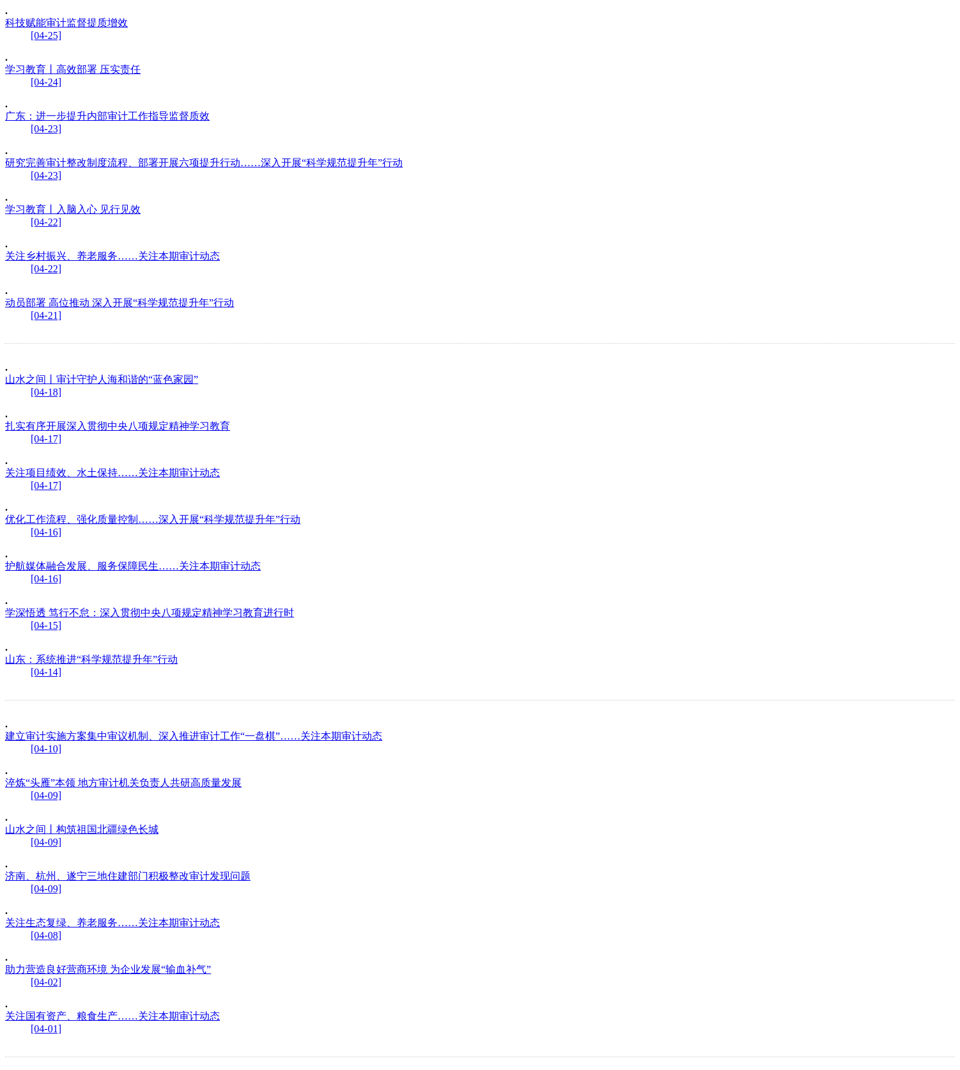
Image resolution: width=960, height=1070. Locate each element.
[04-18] (46, 392)
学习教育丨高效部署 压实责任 (73, 69)
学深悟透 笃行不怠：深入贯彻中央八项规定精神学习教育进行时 (149, 612)
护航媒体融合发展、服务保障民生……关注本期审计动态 (133, 566)
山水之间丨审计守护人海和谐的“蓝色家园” (101, 379)
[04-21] (46, 315)
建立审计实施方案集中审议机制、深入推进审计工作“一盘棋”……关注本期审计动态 (193, 736)
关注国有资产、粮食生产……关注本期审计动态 (112, 1016)
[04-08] (46, 935)
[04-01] (46, 1028)
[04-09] (46, 795)
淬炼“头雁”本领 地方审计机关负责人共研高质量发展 (123, 782)
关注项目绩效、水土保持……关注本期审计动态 (112, 472)
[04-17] (46, 438)
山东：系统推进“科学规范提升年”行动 (91, 659)
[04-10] (46, 748)
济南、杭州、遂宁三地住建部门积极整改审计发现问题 (128, 876)
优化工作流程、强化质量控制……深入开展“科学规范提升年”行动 (152, 519)
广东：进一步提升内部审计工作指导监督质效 (107, 116)
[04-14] (46, 672)
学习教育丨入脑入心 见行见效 (73, 209)
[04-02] (46, 982)
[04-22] (46, 222)
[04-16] (46, 532)
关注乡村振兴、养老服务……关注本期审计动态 (112, 256)
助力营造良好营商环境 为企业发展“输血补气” (108, 969)
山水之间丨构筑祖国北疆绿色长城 (82, 829)
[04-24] (46, 82)
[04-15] (46, 625)
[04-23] (46, 128)
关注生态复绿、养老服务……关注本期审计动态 (112, 922)
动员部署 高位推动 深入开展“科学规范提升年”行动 (119, 302)
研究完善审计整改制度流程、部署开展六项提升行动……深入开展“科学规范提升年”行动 (204, 162)
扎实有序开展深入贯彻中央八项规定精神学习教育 (117, 426)
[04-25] (46, 35)
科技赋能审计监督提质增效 (66, 22)
